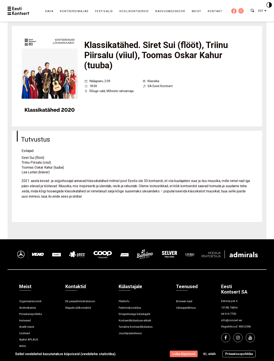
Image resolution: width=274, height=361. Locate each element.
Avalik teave (26, 326)
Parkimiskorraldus (130, 307)
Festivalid (104, 11)
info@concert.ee (231, 320)
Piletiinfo (124, 301)
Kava (49, 11)
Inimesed (25, 320)
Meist (196, 11)
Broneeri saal (184, 301)
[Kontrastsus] (269, 5)
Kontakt (215, 11)
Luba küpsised (183, 354)
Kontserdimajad (74, 11)
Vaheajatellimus (186, 307)
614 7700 (230, 313)
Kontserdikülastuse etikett (135, 320)
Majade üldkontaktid (78, 307)
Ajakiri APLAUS (28, 339)
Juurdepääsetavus (130, 333)
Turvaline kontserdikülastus (136, 326)
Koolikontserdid (134, 11)
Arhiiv (22, 346)
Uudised (24, 333)
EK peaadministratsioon (80, 301)
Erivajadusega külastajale (134, 314)
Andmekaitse (27, 307)
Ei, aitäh (209, 354)
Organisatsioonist (30, 301)
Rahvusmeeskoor (170, 11)
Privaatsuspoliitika (30, 314)
